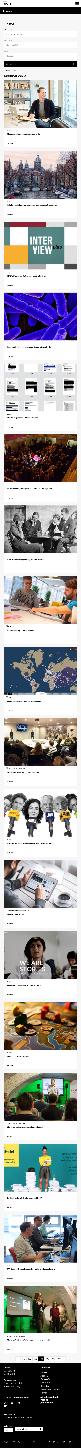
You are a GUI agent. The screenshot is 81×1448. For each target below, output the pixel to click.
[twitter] (12, 1403)
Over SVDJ (45, 1379)
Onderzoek (45, 1382)
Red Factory (50, 1442)
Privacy (56, 1442)
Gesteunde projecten (50, 1389)
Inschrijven (22, 1429)
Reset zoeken (11, 70)
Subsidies (44, 1386)
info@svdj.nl (9, 1374)
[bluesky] (5, 1406)
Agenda (44, 1375)
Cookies (61, 1442)
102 (29, 1358)
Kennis (43, 1392)
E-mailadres (8, 1425)
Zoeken (9, 64)
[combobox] (39, 45)
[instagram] (5, 1403)
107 (59, 1358)
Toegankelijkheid (68, 1442)
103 (35, 1358)
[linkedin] (19, 1403)
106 (53, 1358)
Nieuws (43, 1372)
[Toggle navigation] (77, 3)
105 (47, 1358)
